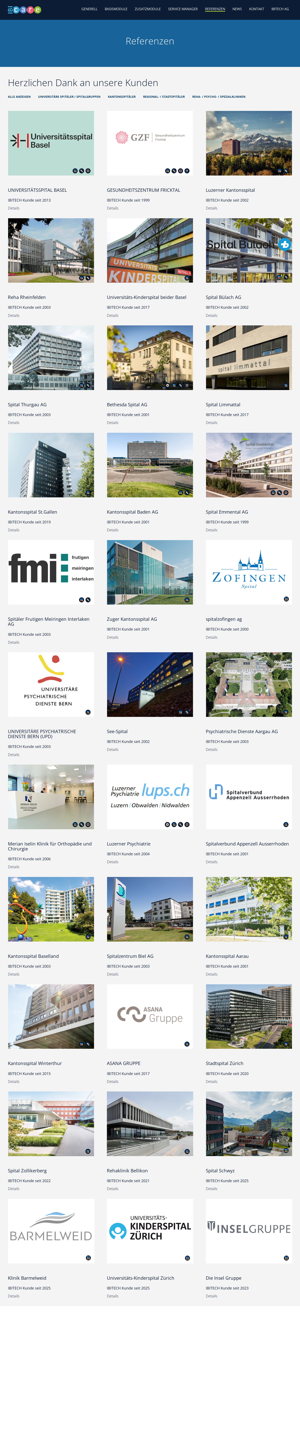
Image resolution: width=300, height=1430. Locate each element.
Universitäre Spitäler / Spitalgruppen (69, 97)
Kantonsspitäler (122, 97)
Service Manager (183, 9)
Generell (89, 9)
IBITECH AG (280, 9)
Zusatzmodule (148, 9)
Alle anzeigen (19, 97)
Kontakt (256, 9)
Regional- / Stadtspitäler (164, 97)
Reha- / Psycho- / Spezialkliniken (218, 97)
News (237, 9)
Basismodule (116, 9)
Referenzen (215, 9)
